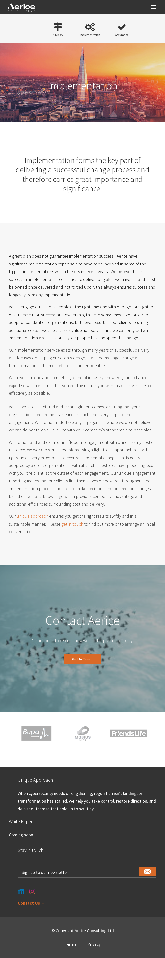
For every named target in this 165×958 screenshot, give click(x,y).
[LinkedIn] (21, 889)
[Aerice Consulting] (21, 7)
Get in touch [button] (82, 659)
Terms (70, 944)
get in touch (72, 524)
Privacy (94, 944)
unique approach (32, 516)
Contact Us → (31, 903)
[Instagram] (32, 889)
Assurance (121, 35)
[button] (153, 7)
